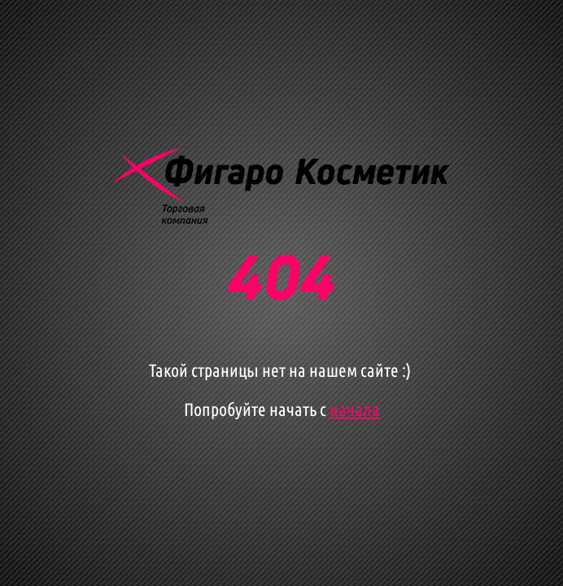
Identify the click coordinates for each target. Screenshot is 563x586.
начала (355, 409)
